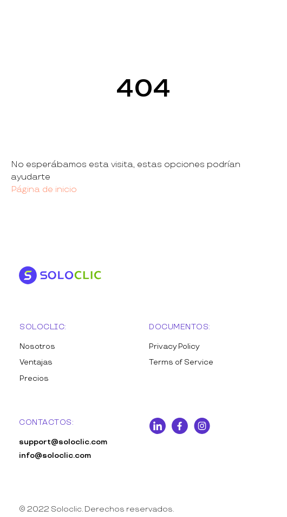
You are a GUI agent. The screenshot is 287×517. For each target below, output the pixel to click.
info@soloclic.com (55, 455)
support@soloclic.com (63, 441)
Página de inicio (44, 189)
